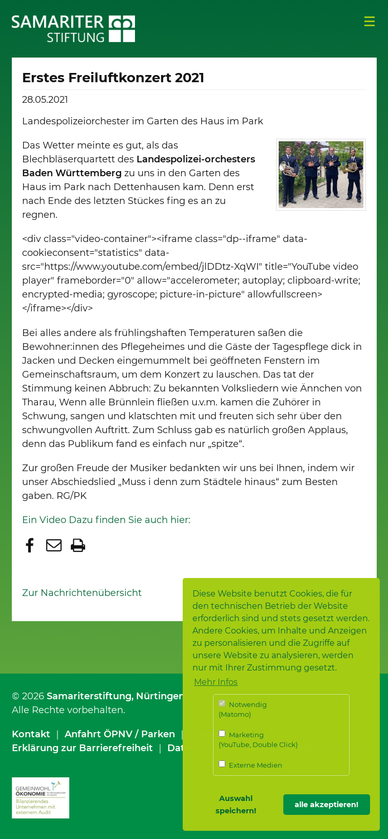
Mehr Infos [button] (216, 682)
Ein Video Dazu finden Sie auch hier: (106, 520)
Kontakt (31, 734)
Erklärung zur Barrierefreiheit (82, 748)
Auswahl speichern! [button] (236, 804)
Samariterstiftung (89, 696)
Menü (369, 21)
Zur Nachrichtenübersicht (82, 593)
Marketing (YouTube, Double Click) (258, 739)
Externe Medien (250, 764)
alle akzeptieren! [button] (326, 804)
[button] (31, 546)
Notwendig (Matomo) (243, 709)
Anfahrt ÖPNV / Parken (120, 734)
